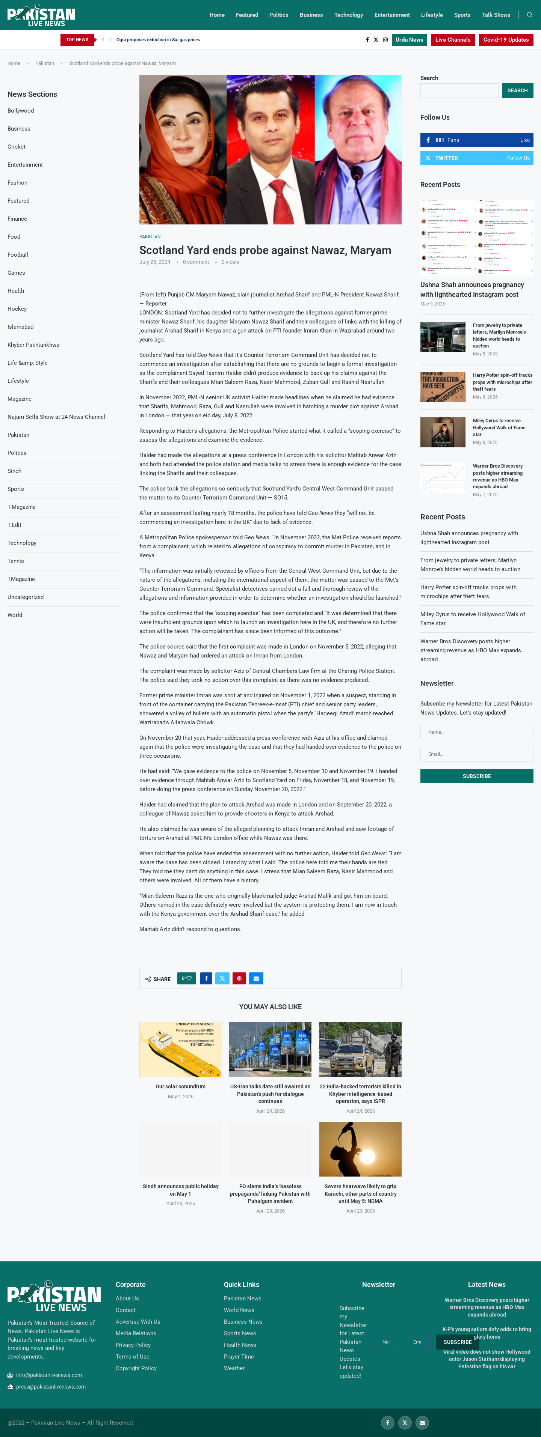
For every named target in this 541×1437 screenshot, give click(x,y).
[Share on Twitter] (222, 978)
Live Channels (453, 39)
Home (217, 15)
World (15, 615)
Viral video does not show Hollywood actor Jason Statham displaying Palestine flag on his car (486, 1359)
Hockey (17, 308)
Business (311, 15)
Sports (462, 15)
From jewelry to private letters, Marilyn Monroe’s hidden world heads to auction (499, 335)
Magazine (20, 399)
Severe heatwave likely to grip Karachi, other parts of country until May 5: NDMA (360, 1193)
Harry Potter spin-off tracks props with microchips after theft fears (503, 381)
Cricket (17, 146)
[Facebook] (367, 40)
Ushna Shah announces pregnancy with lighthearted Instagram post (472, 289)
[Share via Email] (256, 978)
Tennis (16, 561)
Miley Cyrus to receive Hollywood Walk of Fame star (499, 427)
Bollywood (21, 110)
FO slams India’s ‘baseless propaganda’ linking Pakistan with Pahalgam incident (270, 1193)
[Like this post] (189, 978)
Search (429, 78)
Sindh (14, 471)
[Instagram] (385, 40)
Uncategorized (26, 597)
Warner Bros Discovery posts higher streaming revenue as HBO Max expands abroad (498, 476)
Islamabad (20, 327)
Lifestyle (432, 15)
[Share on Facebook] (206, 978)
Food (14, 236)
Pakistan (44, 63)
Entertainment (392, 15)
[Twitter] (376, 40)
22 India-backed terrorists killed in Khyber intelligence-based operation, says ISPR (360, 1093)
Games (16, 272)
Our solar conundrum (181, 1086)
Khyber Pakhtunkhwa (33, 345)
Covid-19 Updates (506, 39)
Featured (247, 15)
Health (16, 290)
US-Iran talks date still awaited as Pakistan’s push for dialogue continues (270, 1093)
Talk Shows (496, 15)
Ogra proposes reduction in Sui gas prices (158, 39)
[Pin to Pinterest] (239, 978)
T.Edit (14, 525)
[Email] (422, 1422)
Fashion (17, 182)
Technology (348, 15)
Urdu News (409, 39)
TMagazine (21, 579)
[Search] (529, 15)
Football (18, 254)
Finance (17, 218)
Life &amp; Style (28, 363)
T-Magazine (22, 507)
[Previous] (103, 40)
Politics (279, 15)
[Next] (110, 40)
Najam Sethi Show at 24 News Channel (56, 417)
